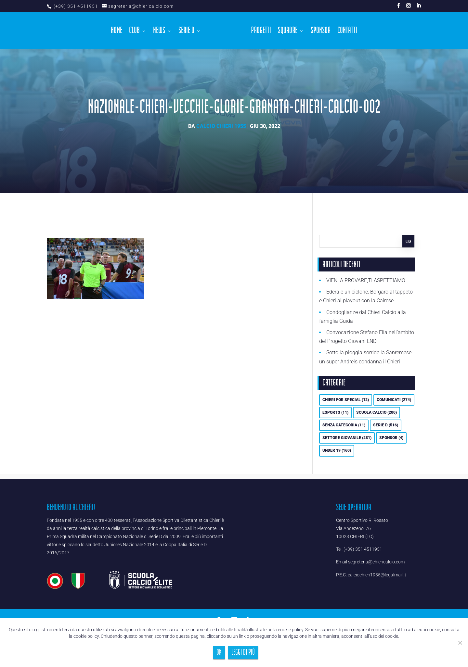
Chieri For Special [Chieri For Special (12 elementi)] (345, 399)
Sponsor (319, 30)
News (161, 30)
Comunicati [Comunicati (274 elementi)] (394, 399)
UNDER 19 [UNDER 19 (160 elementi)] (336, 450)
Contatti (346, 30)
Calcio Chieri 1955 (221, 126)
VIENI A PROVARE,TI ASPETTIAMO (365, 280)
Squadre (286, 30)
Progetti (259, 30)
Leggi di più (243, 652)
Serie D (188, 30)
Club (136, 30)
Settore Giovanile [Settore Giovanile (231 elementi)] (346, 437)
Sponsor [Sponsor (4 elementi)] (391, 437)
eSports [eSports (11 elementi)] (335, 412)
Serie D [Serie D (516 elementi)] (385, 425)
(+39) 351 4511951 (75, 6)
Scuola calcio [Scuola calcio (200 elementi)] (376, 412)
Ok (219, 652)
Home (118, 30)
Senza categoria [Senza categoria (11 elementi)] (343, 425)
